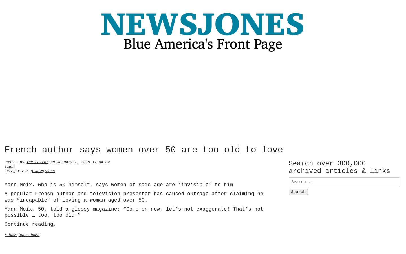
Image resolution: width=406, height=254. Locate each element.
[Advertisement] (203, 100)
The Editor (37, 161)
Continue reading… (30, 223)
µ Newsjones (43, 170)
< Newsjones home (22, 234)
